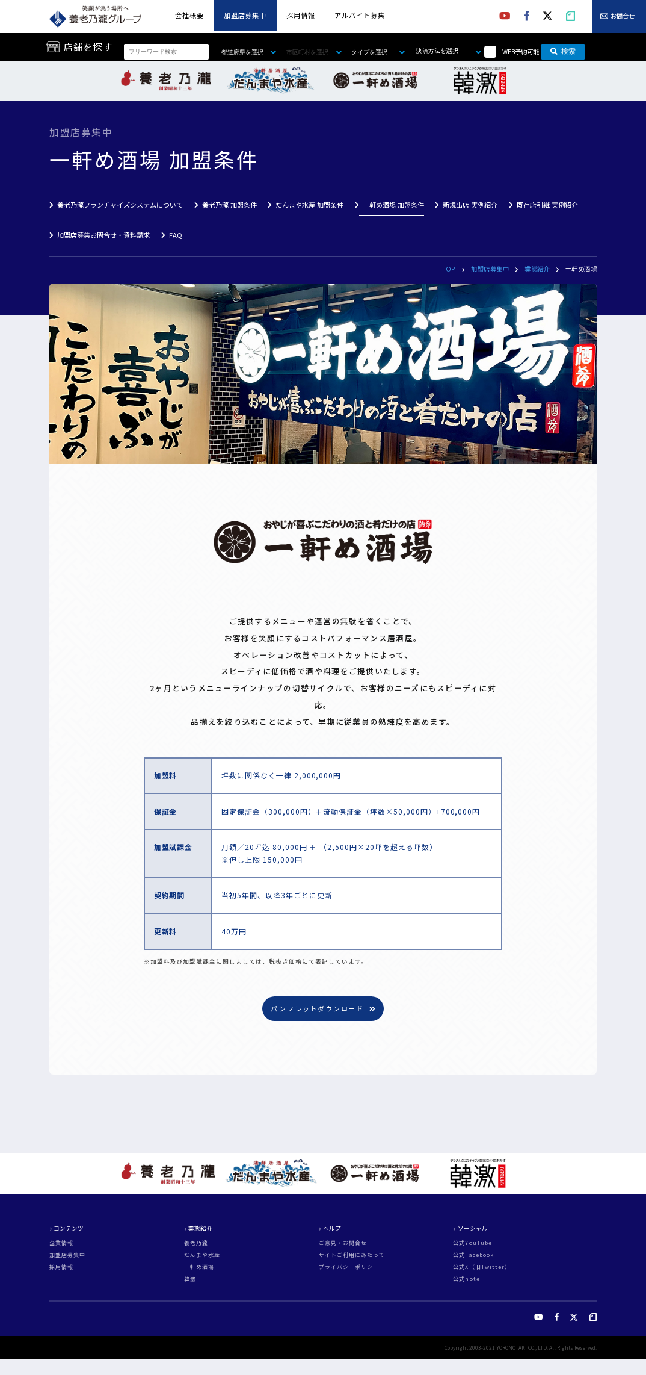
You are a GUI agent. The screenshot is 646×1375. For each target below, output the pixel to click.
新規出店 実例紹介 (470, 205)
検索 (563, 52)
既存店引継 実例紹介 (547, 205)
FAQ (175, 235)
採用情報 (300, 15)
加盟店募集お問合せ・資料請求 (103, 235)
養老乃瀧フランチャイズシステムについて (120, 205)
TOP (448, 268)
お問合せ (623, 15)
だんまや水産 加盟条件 (309, 205)
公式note (466, 1279)
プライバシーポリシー (349, 1267)
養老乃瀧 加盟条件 (229, 205)
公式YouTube (472, 1243)
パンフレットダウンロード (323, 1008)
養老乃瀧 (196, 1243)
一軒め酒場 (199, 1267)
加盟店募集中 (245, 15)
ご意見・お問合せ (343, 1243)
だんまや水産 (202, 1255)
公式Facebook (473, 1255)
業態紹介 (537, 268)
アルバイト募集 (359, 15)
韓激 (190, 1279)
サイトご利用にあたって (352, 1255)
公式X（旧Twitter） (482, 1267)
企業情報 (61, 1243)
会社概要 (189, 15)
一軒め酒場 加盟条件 (393, 205)
